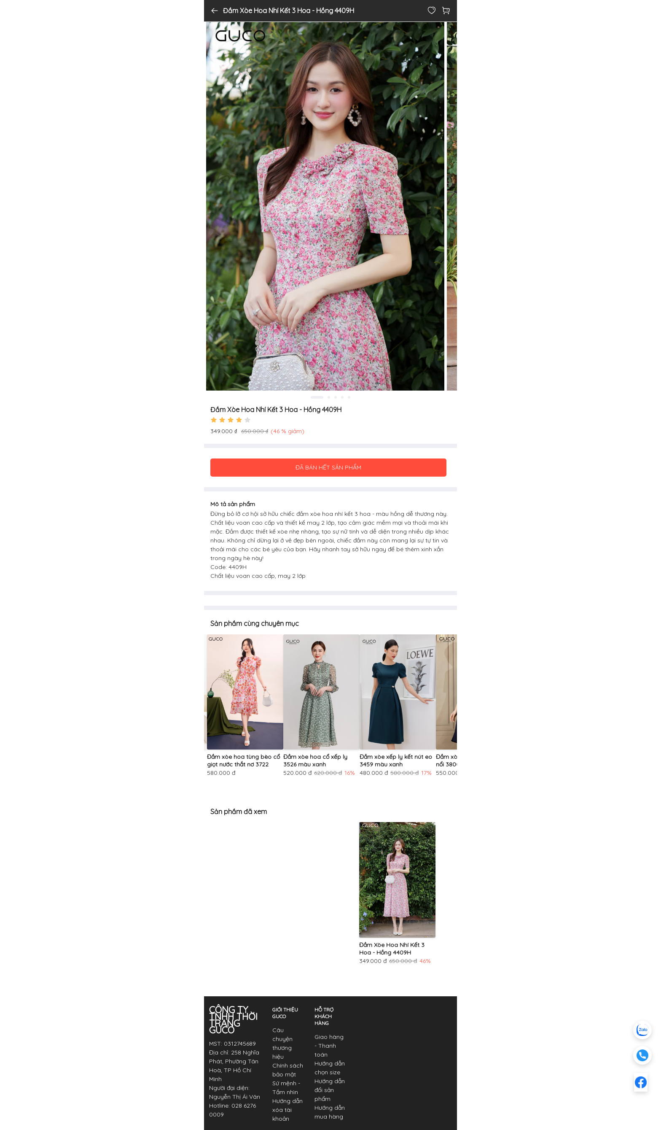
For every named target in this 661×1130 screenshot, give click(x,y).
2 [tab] (329, 397)
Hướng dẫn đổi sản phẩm (329, 1090)
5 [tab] (349, 397)
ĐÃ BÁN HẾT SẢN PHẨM (328, 467)
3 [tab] (335, 397)
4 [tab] (342, 397)
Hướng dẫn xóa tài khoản (287, 1109)
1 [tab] (317, 397)
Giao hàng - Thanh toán (329, 1045)
